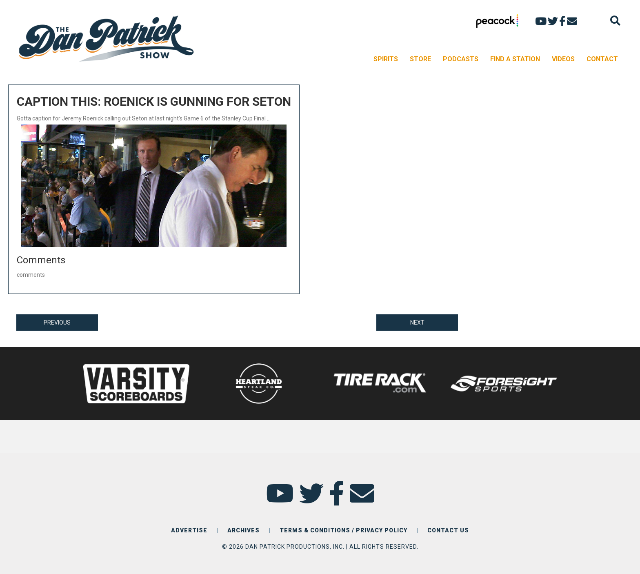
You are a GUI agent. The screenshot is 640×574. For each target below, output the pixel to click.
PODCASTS (460, 59)
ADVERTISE (189, 530)
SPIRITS (385, 59)
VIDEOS (563, 59)
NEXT (417, 322)
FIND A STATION (515, 59)
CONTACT (602, 59)
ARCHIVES (243, 530)
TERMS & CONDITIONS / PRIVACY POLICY (343, 530)
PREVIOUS (57, 322)
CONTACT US (448, 530)
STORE (420, 59)
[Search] (615, 20)
